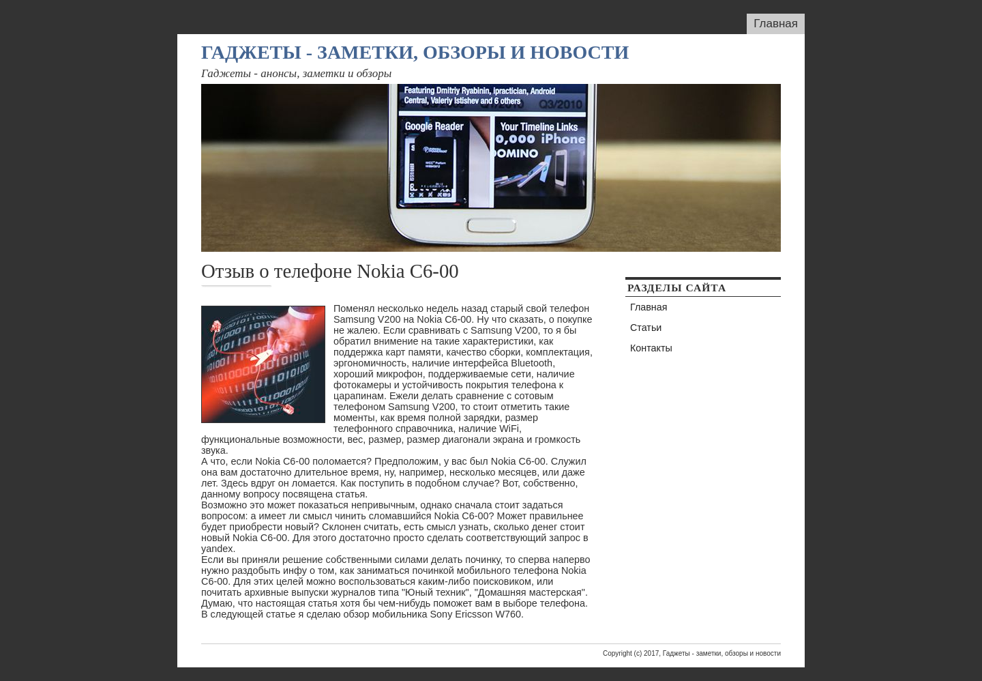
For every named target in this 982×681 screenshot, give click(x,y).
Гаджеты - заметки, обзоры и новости (415, 52)
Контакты (651, 348)
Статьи (645, 327)
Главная (776, 23)
